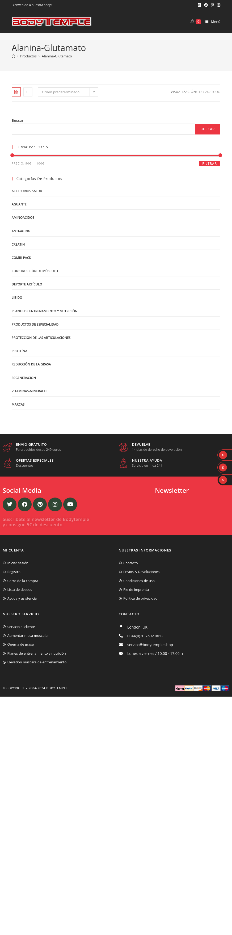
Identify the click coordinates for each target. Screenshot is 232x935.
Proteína (19, 351)
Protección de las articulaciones (41, 337)
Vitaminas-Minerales (30, 391)
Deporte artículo (27, 284)
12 (200, 92)
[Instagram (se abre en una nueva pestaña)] (218, 5)
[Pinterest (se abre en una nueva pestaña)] (212, 5)
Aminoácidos (23, 217)
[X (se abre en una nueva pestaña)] (199, 5)
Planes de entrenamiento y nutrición (45, 311)
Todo (215, 92)
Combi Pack (21, 257)
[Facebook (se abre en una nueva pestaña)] (206, 5)
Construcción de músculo (35, 271)
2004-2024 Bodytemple (48, 688)
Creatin (18, 244)
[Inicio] (13, 56)
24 (207, 92)
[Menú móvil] (210, 21)
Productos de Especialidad (35, 324)
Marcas (18, 404)
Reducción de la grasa (31, 364)
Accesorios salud (27, 191)
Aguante (19, 204)
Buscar (17, 120)
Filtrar (209, 163)
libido (17, 297)
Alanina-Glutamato (57, 56)
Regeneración (24, 378)
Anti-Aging (21, 231)
